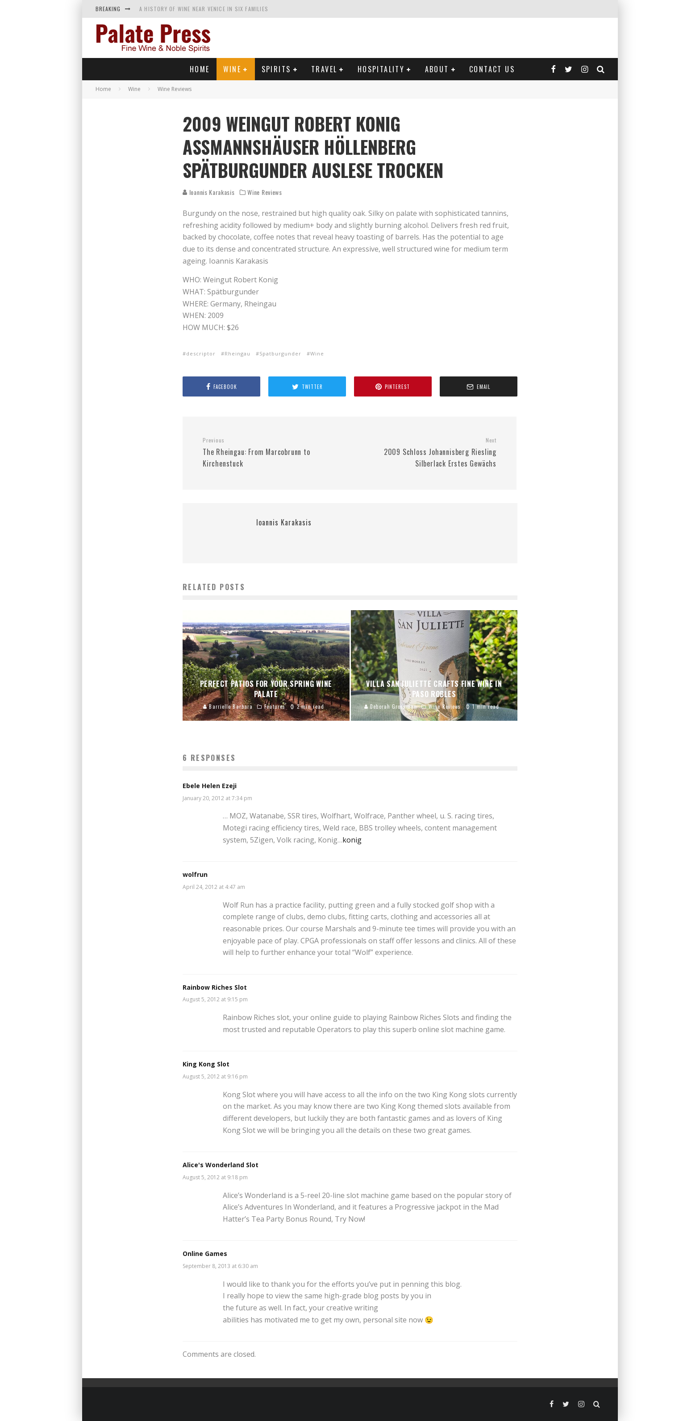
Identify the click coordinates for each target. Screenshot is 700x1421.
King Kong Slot (206, 1064)
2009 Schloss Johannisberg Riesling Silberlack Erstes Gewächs (426, 453)
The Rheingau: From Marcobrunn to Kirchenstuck (273, 453)
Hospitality (381, 69)
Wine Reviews (264, 192)
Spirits (276, 69)
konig (352, 840)
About (437, 69)
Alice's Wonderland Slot (220, 1165)
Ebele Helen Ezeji (210, 785)
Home (200, 69)
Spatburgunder (280, 353)
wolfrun (195, 874)
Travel (324, 69)
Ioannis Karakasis (209, 192)
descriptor (201, 353)
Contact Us (492, 69)
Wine (232, 69)
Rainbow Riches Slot (215, 987)
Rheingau (237, 353)
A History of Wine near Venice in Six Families (203, 8)
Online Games (205, 1253)
